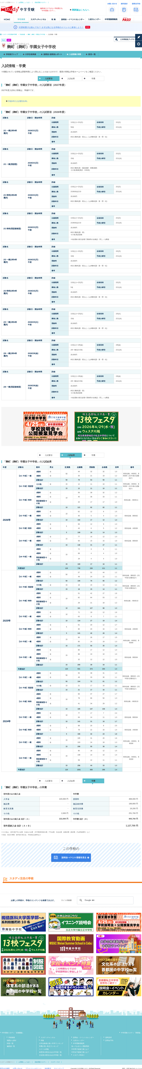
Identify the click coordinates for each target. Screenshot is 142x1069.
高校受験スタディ (40, 2)
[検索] (105, 900)
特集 (42, 1040)
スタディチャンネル (48, 1037)
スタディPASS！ (79, 1055)
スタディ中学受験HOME (9, 34)
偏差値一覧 (11, 1046)
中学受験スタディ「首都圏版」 (13, 1033)
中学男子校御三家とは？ (80, 1049)
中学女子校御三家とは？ (80, 1052)
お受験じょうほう (24, 2)
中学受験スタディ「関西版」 (131, 1033)
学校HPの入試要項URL (17, 101)
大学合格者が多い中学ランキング (51, 1043)
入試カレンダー (78, 1040)
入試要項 (48, 455)
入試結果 (71, 78)
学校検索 (22, 34)
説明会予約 (109, 1040)
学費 (93, 78)
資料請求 (108, 1037)
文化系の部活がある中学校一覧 (50, 1055)
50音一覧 (10, 1043)
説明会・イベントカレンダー (83, 1037)
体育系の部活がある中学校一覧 (50, 1052)
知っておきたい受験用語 (80, 1046)
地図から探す (11, 1040)
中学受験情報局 (78, 1043)
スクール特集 (44, 1049)
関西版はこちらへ (80, 10)
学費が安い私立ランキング (48, 1046)
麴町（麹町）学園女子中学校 (36, 34)
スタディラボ (55, 1062)
